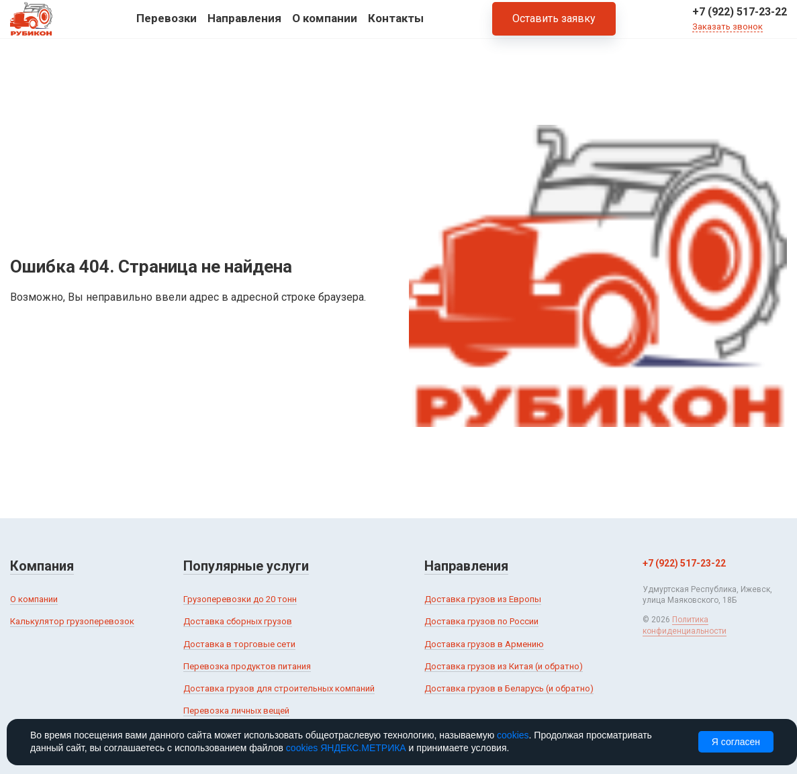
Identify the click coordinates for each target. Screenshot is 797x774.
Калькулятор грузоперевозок (72, 621)
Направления (244, 26)
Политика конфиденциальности (684, 625)
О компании (324, 26)
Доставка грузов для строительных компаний (279, 688)
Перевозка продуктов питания (247, 666)
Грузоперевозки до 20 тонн (240, 599)
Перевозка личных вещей (236, 711)
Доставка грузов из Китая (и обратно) (503, 666)
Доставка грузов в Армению (484, 644)
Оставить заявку (554, 26)
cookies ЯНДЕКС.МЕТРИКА (346, 747)
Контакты (396, 26)
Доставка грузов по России (481, 621)
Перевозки (166, 26)
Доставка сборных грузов (237, 621)
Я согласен (736, 741)
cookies (512, 735)
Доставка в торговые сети (239, 644)
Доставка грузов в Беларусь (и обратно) (509, 688)
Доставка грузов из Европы (482, 599)
